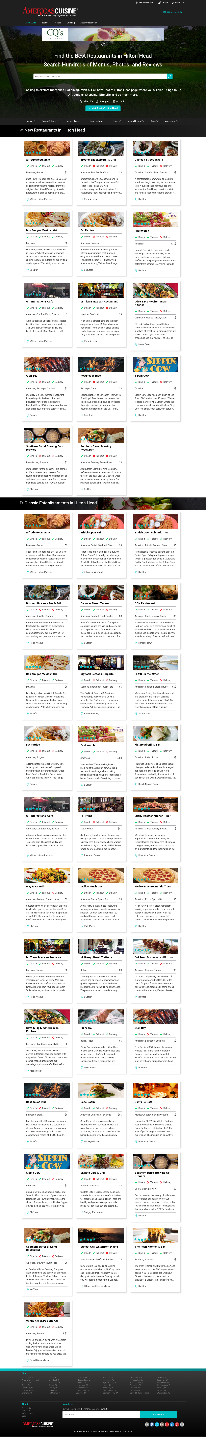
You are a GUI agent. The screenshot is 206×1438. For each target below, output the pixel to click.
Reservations (98, 121)
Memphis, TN (108, 1377)
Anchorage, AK (28, 1377)
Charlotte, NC (27, 1393)
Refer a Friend (27, 1413)
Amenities (171, 121)
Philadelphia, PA (136, 1380)
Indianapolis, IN (82, 1388)
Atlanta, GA (26, 1383)
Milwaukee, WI (108, 1380)
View (31, 121)
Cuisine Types (74, 121)
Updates (25, 1416)
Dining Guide (30, 23)
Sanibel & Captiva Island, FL (140, 1393)
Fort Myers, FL (54, 1390)
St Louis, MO (162, 1388)
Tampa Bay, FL (162, 1390)
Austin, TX (26, 1385)
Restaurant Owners (144, 2)
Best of (45, 23)
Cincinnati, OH (54, 1377)
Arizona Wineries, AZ (30, 1380)
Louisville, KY (81, 1393)
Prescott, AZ (135, 1388)
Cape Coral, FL (27, 1388)
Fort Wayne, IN (54, 1393)
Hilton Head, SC (172, 12)
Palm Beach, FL (136, 1377)
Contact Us (178, 2)
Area (155, 121)
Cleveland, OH (54, 1380)
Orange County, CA (110, 1393)
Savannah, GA (162, 1380)
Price (116, 121)
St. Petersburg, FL (164, 1385)
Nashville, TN (108, 1388)
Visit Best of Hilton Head (103, 108)
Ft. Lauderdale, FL (83, 1380)
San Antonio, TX (136, 1390)
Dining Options (50, 121)
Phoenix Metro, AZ (137, 1383)
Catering (71, 23)
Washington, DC (163, 1393)
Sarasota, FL (162, 1377)
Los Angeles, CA (82, 1390)
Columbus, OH (54, 1383)
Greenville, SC (81, 1383)
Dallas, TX (53, 1385)
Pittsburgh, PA (135, 1385)
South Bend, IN (163, 1383)
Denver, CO (53, 1388)
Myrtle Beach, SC (110, 1383)
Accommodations (88, 23)
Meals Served (136, 121)
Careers (163, 2)
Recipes (57, 23)
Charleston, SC (28, 1390)
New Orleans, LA (109, 1390)
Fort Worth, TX (81, 1377)
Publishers (26, 1411)
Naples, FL (107, 1385)
